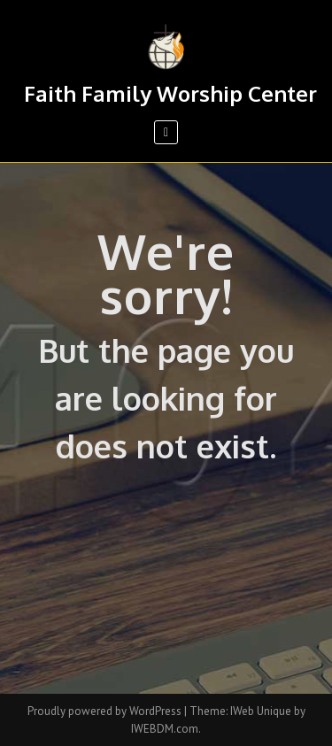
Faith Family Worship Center (170, 93)
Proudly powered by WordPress (105, 711)
